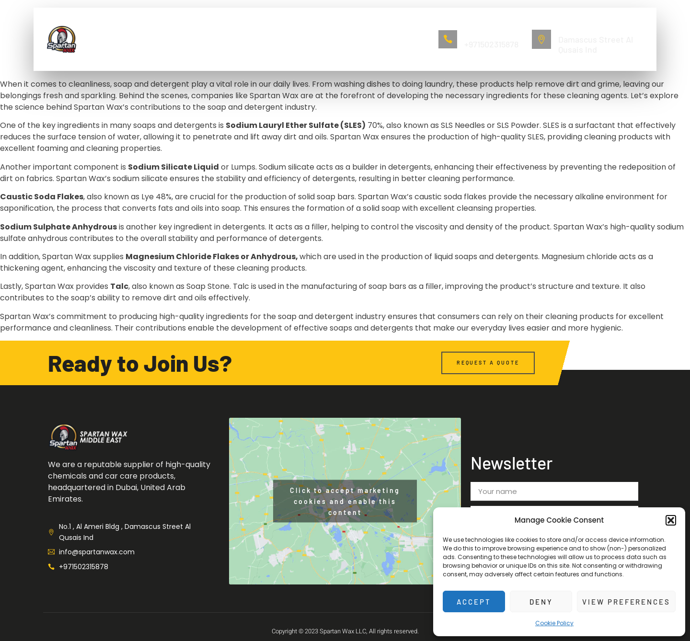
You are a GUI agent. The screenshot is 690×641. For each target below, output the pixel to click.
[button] (671, 520)
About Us (187, 39)
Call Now (477, 34)
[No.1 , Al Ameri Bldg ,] (541, 39)
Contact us (333, 39)
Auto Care (235, 39)
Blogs (376, 39)
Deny (540, 601)
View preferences (626, 601)
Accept (474, 601)
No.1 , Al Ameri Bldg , (590, 29)
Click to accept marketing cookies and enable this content (345, 501)
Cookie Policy (554, 623)
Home (148, 39)
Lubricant (283, 39)
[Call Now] (448, 39)
